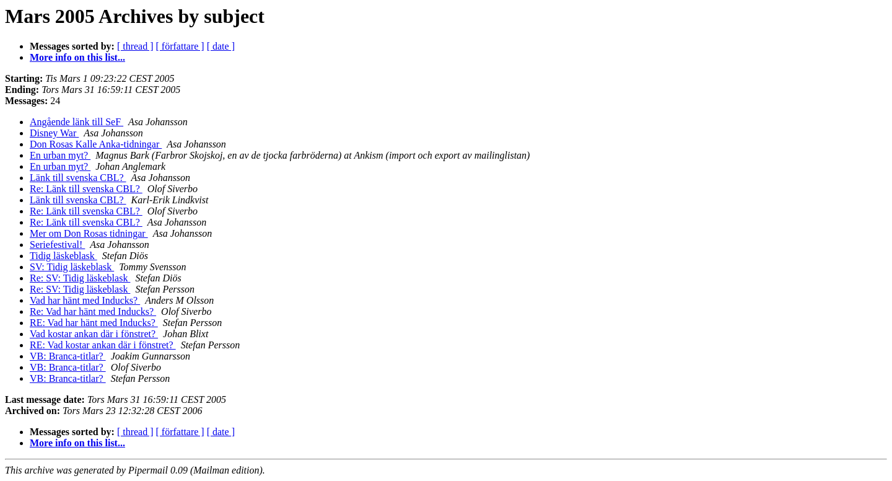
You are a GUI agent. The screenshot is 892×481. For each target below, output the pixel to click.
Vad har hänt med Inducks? (85, 300)
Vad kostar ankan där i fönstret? (94, 334)
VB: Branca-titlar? (68, 356)
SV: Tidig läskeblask (72, 267)
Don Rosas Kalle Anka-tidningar (96, 144)
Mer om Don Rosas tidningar (89, 233)
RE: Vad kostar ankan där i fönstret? (103, 345)
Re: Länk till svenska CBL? (86, 188)
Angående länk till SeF (76, 122)
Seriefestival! (57, 244)
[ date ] (221, 46)
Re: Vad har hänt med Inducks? (93, 311)
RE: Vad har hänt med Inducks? (94, 322)
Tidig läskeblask (63, 255)
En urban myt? (60, 155)
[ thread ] (135, 46)
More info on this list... (77, 57)
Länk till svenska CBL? (78, 177)
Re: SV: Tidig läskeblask (80, 278)
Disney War (54, 133)
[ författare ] (180, 46)
